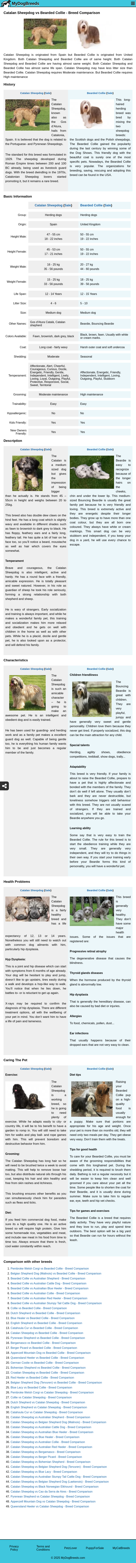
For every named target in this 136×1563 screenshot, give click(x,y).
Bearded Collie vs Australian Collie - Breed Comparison (45, 1293)
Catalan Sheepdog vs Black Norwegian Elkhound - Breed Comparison (54, 1486)
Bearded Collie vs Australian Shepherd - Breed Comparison (48, 1278)
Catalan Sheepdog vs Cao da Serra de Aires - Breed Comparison (51, 1491)
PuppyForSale (95, 1548)
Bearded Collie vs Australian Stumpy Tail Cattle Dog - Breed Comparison (56, 1303)
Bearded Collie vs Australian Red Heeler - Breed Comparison (49, 1298)
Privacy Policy (14, 1548)
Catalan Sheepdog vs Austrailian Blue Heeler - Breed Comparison (52, 1432)
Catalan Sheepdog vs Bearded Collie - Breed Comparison (47, 1332)
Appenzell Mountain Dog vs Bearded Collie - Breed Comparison (51, 1352)
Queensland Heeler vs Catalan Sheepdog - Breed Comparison (50, 1506)
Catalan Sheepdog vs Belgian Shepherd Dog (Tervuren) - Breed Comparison (59, 1466)
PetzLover (70, 1548)
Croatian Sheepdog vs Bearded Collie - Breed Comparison (47, 1372)
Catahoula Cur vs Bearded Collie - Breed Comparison (44, 1328)
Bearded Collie (96, 93)
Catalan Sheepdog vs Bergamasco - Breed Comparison (46, 1451)
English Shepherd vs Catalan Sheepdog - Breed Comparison (49, 1407)
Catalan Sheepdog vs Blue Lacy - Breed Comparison (44, 1471)
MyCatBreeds (121, 1548)
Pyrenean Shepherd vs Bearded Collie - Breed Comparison (48, 1337)
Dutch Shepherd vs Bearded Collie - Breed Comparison (45, 1313)
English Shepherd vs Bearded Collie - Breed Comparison (46, 1323)
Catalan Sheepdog (31, 93)
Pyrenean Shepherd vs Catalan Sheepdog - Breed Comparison (50, 1496)
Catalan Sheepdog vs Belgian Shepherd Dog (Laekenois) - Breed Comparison (60, 1481)
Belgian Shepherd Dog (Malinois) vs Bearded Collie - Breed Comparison (56, 1273)
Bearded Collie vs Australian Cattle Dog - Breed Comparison (48, 1283)
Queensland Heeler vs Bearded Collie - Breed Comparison (47, 1357)
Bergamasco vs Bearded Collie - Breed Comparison (43, 1342)
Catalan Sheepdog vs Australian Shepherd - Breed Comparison (50, 1417)
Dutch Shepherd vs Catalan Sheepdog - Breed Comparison (48, 1402)
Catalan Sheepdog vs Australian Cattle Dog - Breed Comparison (51, 1427)
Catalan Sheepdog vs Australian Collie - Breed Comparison (48, 1442)
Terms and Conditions (43, 1548)
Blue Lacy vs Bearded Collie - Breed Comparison (41, 1387)
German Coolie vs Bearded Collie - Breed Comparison (45, 1362)
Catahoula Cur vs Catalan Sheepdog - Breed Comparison (47, 1412)
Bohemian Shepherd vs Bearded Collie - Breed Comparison (48, 1367)
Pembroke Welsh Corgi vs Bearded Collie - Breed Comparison (50, 1268)
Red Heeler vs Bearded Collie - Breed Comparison (42, 1377)
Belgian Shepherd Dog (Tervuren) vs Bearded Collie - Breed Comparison (56, 1382)
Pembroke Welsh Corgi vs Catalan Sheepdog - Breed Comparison (52, 1392)
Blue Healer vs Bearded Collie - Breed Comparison (43, 1318)
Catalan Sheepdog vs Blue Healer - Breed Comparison (45, 1437)
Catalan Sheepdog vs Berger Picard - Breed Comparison (46, 1456)
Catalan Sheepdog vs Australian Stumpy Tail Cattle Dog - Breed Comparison (59, 1476)
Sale (47, 93)
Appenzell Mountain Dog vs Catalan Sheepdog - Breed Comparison (53, 1501)
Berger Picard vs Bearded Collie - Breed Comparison (44, 1347)
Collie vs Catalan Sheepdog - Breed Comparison (41, 1397)
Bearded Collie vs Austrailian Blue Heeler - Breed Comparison (49, 1288)
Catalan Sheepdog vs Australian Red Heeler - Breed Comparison (51, 1446)
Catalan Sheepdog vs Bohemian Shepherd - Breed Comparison (50, 1461)
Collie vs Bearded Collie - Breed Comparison (39, 1308)
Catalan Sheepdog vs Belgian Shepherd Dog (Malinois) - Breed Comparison (58, 1422)
